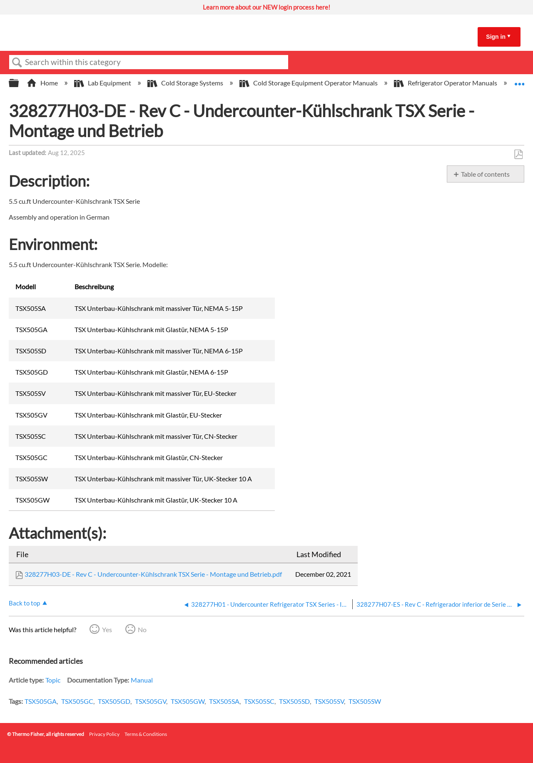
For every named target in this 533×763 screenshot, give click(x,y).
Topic (52, 680)
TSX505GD (114, 701)
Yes (107, 629)
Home (43, 83)
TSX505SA (224, 701)
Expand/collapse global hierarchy (19, 83)
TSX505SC (259, 701)
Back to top (24, 603)
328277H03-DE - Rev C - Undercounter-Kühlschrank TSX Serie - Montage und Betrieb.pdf (153, 574)
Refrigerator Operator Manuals (446, 83)
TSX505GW (187, 701)
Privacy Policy (104, 734)
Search (17, 62)
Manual (142, 680)
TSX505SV (329, 701)
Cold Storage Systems (185, 83)
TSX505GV (150, 701)
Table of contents (485, 174)
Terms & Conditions (146, 734)
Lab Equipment (103, 83)
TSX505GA (41, 701)
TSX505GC (77, 701)
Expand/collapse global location (519, 80)
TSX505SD (294, 701)
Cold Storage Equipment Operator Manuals (309, 83)
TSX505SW (365, 701)
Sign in (496, 36)
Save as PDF (518, 155)
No (142, 629)
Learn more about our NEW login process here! (266, 7)
